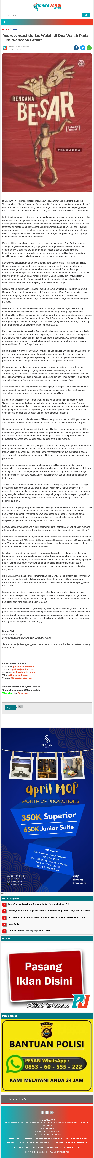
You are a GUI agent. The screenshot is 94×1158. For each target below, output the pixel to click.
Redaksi (28, 1138)
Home (5, 29)
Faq (78, 1147)
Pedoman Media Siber (76, 1138)
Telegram (23, 693)
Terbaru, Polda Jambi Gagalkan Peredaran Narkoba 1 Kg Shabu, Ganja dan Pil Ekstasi (49, 910)
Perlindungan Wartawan (49, 1138)
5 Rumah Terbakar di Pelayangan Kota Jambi (29, 930)
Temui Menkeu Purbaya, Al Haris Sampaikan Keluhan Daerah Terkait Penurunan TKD (48, 917)
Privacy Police (54, 1147)
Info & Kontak (21, 1147)
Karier (70, 1147)
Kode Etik (11, 1143)
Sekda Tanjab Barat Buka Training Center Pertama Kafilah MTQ (38, 904)
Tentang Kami (13, 1138)
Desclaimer (37, 1147)
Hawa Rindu (13, 924)
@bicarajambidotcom (23, 666)
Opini (14, 29)
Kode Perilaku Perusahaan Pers (70, 1143)
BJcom (45, 1152)
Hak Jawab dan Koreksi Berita (35, 1143)
